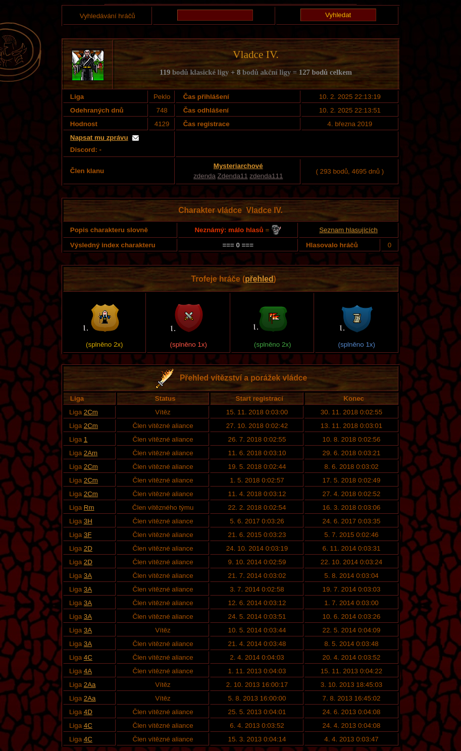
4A (88, 671)
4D (88, 712)
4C (88, 657)
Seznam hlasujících (348, 230)
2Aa (90, 684)
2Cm (91, 412)
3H (88, 521)
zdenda (204, 176)
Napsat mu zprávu (99, 137)
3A (88, 575)
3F (88, 535)
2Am (90, 453)
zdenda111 (266, 176)
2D (88, 548)
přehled (259, 279)
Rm (89, 507)
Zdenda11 (233, 176)
